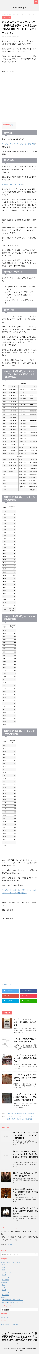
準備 (3, 1267)
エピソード (5, 1277)
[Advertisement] (19, 97)
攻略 (3, 1270)
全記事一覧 (4, 1317)
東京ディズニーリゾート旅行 (10, 1262)
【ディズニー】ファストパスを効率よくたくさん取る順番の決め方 (25, 1078)
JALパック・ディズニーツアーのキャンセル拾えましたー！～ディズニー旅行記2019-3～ (25, 1135)
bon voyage (19, 7)
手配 (3, 1265)
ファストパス (7, 985)
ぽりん (10, 1244)
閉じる (13, 125)
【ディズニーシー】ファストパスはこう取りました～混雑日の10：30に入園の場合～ (25, 1097)
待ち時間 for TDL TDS (12, 184)
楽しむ (4, 1275)
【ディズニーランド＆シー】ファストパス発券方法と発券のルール (25, 1058)
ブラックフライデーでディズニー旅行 (20, 1114)
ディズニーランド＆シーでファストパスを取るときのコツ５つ (25, 1022)
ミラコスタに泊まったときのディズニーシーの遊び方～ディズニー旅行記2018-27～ (25, 1211)
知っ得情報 (5, 1280)
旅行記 (3, 1297)
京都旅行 (4, 1282)
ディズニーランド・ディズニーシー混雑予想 (18, 144)
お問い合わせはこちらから (10, 1324)
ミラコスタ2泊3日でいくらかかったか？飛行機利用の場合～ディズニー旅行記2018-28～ (25, 1192)
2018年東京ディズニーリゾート (12, 1300)
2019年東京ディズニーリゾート (12, 1302)
